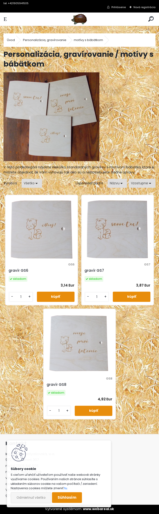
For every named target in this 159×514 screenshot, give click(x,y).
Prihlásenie (118, 7)
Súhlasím (67, 497)
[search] (151, 19)
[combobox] (117, 183)
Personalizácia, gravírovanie (44, 40)
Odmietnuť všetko (30, 497)
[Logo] (79, 19)
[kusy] (21, 297)
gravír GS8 (56, 384)
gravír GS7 (94, 270)
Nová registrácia (144, 7)
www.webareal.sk (98, 509)
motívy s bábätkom (88, 40)
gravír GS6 (18, 270)
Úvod (11, 40)
